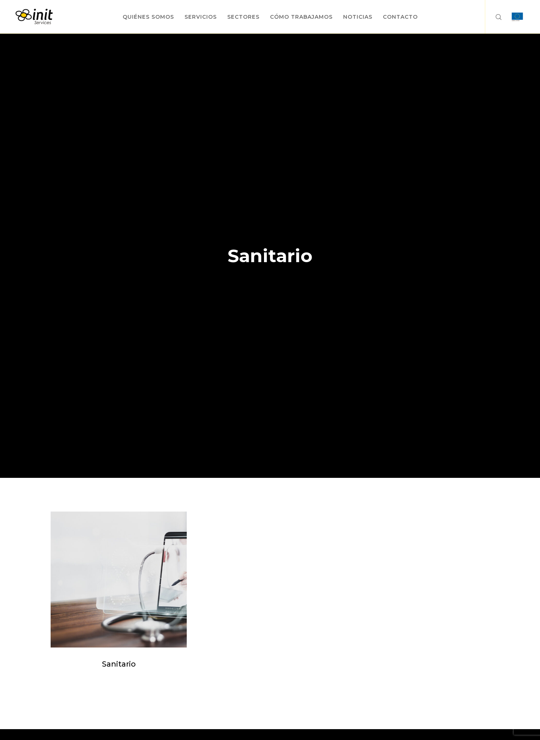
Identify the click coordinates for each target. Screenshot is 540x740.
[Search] (493, 17)
